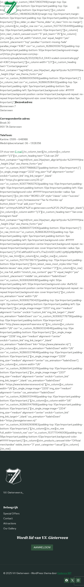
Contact (8, 518)
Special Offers (11, 513)
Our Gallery (9, 528)
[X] (72, 580)
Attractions (9, 523)
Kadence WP (64, 573)
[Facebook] (66, 580)
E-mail (18, 151)
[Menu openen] (78, 7)
